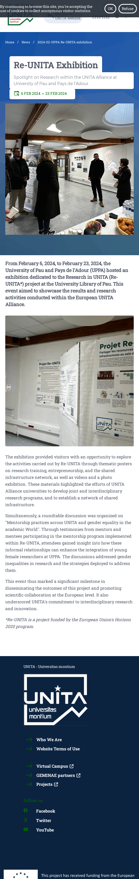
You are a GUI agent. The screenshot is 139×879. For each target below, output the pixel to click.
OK (110, 8)
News (26, 42)
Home (9, 42)
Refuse (127, 8)
